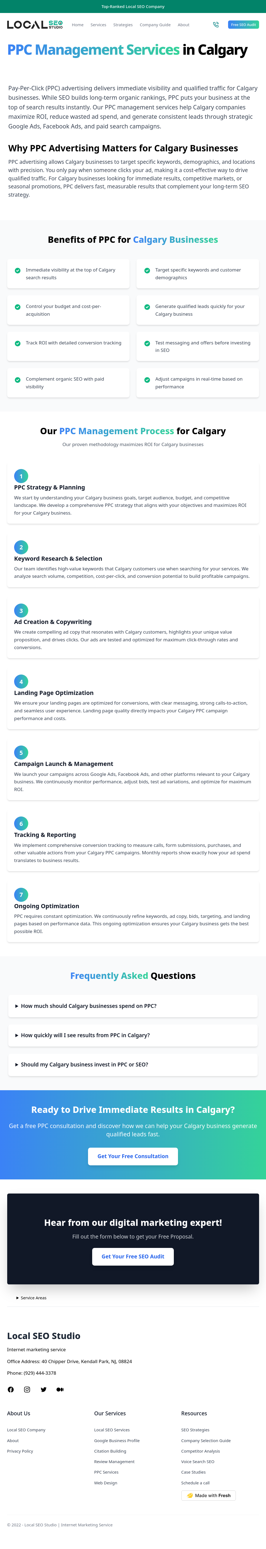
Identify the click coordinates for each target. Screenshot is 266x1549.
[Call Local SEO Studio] (216, 25)
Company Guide (155, 24)
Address (30, 1361)
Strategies (123, 24)
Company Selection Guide (206, 1440)
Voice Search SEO (198, 1461)
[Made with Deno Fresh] (220, 1495)
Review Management (114, 1461)
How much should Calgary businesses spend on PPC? (88, 1006)
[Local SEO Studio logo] (35, 25)
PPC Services (106, 1472)
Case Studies (193, 1472)
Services (98, 24)
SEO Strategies (195, 1429)
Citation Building (110, 1451)
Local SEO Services (112, 1429)
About (183, 24)
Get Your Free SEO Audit (133, 1256)
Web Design (105, 1482)
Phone (14, 1373)
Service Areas (34, 1297)
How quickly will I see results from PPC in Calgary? (85, 1035)
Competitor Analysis (200, 1451)
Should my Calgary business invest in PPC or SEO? (84, 1064)
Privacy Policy (20, 1451)
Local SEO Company (26, 1429)
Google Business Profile (117, 1440)
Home (78, 24)
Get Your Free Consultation (132, 1156)
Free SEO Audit (243, 24)
